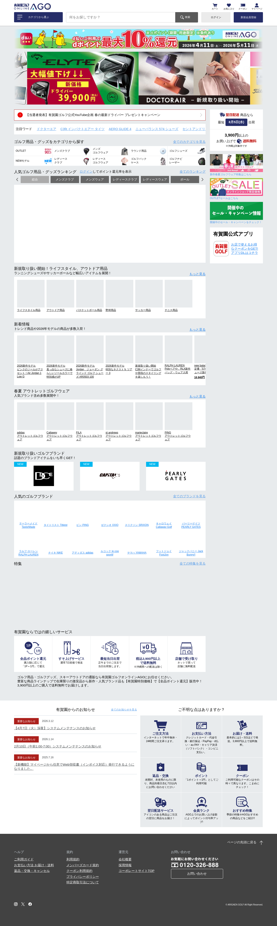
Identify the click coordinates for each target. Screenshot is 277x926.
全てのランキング (193, 171)
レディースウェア (155, 179)
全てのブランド (189, 496)
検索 (187, 17)
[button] (20, 78)
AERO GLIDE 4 (120, 129)
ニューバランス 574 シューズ (156, 129)
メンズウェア (95, 179)
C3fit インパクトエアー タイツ (82, 129)
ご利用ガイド (24, 859)
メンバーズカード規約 (82, 865)
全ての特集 (193, 563)
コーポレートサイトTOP (137, 871)
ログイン (216, 17)
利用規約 (72, 859)
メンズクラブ (65, 179)
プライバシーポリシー (82, 876)
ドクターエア (46, 129)
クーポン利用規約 (79, 871)
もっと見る (197, 274)
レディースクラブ (125, 179)
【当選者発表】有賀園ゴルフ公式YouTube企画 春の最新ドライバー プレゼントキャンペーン (93, 115)
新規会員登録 (248, 17)
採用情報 (125, 865)
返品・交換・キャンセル (32, 871)
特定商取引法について (82, 882)
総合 (35, 179)
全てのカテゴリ (189, 141)
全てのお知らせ (124, 709)
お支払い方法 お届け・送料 (34, 865)
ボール (184, 179)
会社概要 (125, 859)
